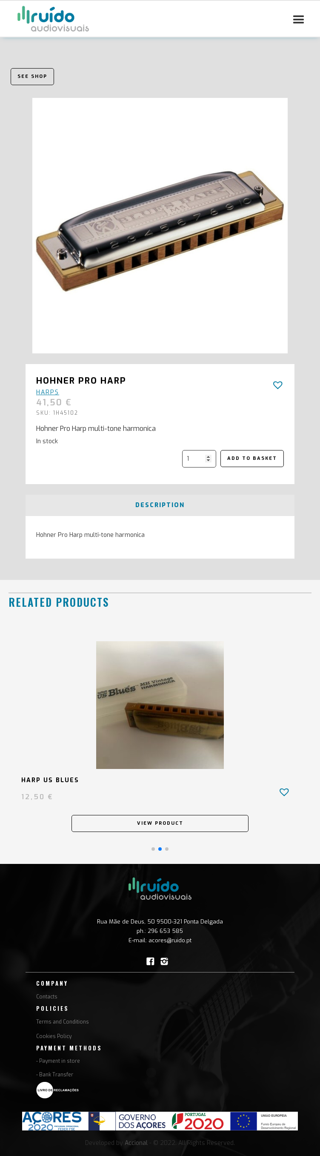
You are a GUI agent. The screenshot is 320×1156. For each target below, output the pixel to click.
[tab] (160, 505)
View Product (160, 823)
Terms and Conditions (62, 1021)
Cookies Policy (53, 1036)
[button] (298, 20)
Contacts (46, 996)
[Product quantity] (199, 459)
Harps (47, 392)
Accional (136, 1143)
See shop (32, 76)
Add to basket (252, 458)
